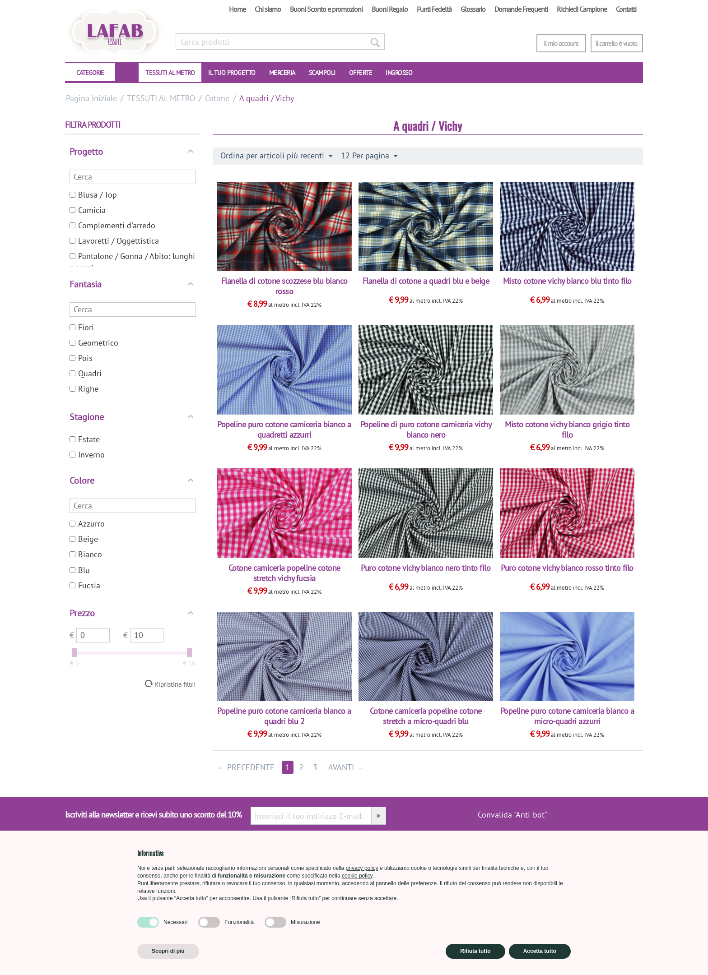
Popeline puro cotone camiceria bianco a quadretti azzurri (284, 429)
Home (237, 9)
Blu (80, 570)
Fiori (82, 327)
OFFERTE (361, 73)
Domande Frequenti (521, 9)
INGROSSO (399, 73)
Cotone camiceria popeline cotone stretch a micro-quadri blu (426, 716)
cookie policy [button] (357, 876)
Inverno (87, 454)
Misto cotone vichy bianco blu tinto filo (567, 281)
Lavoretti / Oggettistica (114, 241)
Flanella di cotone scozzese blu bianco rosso (284, 286)
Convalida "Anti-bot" (512, 814)
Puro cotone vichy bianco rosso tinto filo (567, 568)
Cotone (217, 98)
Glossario (473, 9)
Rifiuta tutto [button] (475, 951)
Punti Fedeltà (434, 9)
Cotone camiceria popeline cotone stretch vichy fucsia (284, 573)
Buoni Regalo (390, 9)
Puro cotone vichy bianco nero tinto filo (425, 568)
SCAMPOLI (322, 73)
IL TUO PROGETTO (232, 73)
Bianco (86, 554)
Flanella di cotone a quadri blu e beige (426, 281)
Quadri (86, 373)
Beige (84, 539)
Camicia (88, 210)
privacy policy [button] (362, 868)
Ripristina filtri (174, 684)
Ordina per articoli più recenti (276, 155)
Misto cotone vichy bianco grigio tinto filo (567, 429)
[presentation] (597, 819)
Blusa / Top (93, 194)
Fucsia (85, 585)
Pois (81, 358)
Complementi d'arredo (112, 225)
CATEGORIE (90, 73)
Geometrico (94, 342)
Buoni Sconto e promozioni (326, 9)
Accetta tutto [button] (539, 951)
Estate (85, 439)
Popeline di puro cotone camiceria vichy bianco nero (426, 429)
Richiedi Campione (582, 9)
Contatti (626, 9)
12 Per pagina (369, 155)
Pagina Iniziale (91, 98)
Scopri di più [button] (168, 951)
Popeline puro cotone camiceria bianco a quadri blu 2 (284, 716)
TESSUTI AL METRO (170, 73)
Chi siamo (268, 9)
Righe (84, 389)
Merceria (282, 73)
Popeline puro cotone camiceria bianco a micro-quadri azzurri (567, 716)
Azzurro (87, 523)
